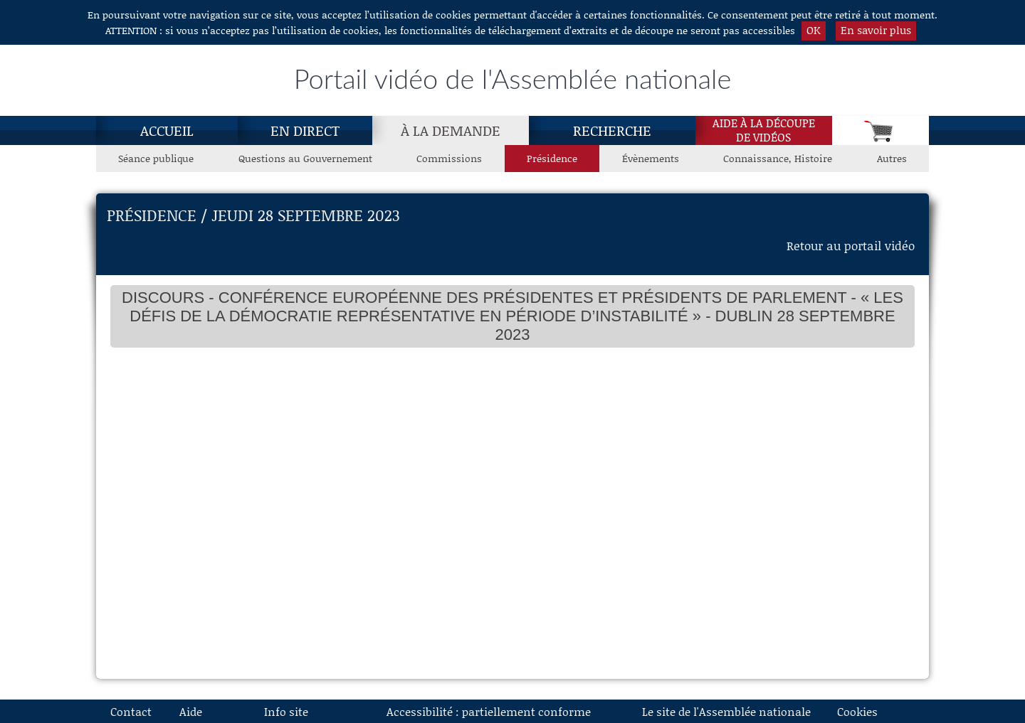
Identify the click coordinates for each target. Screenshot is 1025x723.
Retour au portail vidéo (851, 245)
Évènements (650, 158)
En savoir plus (876, 30)
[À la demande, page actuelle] (450, 130)
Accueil (167, 130)
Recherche (612, 130)
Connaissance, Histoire (777, 158)
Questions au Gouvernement (305, 158)
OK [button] (813, 30)
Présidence (552, 158)
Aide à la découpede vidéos (764, 130)
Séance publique (156, 158)
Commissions (449, 158)
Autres (892, 158)
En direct (305, 130)
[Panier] (880, 130)
